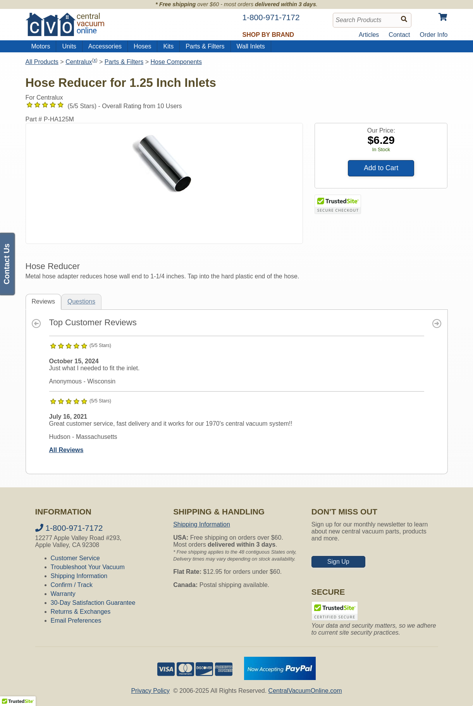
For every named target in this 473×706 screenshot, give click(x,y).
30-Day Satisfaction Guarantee (93, 602)
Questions (81, 301)
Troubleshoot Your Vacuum (88, 567)
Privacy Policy (150, 690)
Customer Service (75, 558)
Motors (40, 46)
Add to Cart (381, 168)
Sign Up (338, 561)
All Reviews (66, 450)
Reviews (43, 301)
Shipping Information (79, 576)
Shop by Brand (268, 34)
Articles (369, 34)
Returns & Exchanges (81, 611)
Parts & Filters (205, 46)
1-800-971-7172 (69, 527)
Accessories (105, 46)
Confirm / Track (72, 585)
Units (69, 46)
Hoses (142, 46)
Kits (168, 46)
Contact (399, 34)
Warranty (63, 593)
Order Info (433, 34)
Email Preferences (76, 620)
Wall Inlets (251, 46)
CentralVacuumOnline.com (305, 690)
